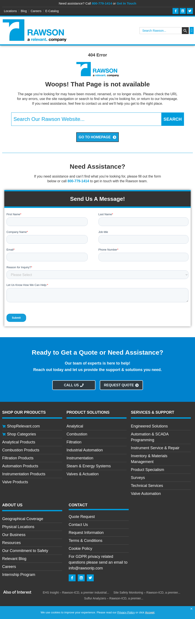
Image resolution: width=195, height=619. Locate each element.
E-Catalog (52, 11)
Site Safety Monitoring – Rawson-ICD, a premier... (146, 592)
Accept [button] (149, 612)
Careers (36, 11)
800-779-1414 (102, 3)
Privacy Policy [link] (126, 612)
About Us (12, 505)
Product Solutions (88, 412)
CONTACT (78, 505)
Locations (10, 11)
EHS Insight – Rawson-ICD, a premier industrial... (76, 592)
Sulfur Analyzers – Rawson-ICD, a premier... (113, 598)
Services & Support (152, 412)
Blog (24, 11)
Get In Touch (126, 3)
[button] (191, 609)
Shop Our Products (24, 412)
